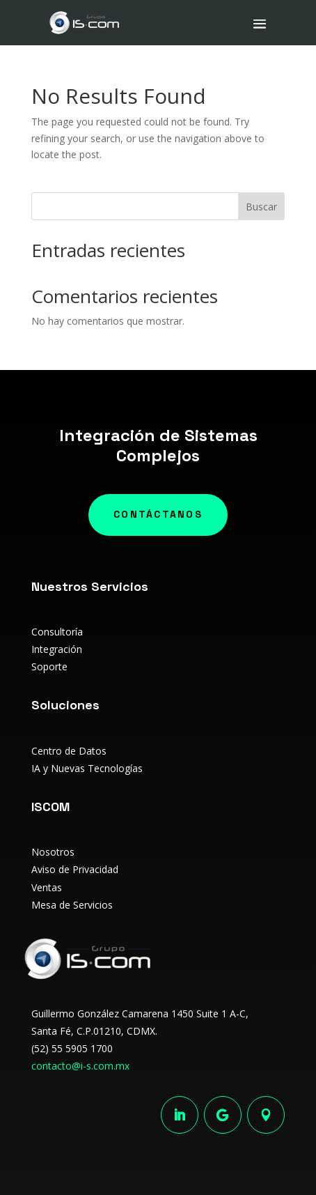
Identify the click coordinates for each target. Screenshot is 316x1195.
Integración (56, 649)
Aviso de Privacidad (74, 869)
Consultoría (57, 631)
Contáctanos (158, 514)
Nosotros (52, 851)
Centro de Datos (68, 750)
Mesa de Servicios (72, 904)
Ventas (46, 887)
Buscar (261, 206)
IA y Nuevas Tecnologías (87, 768)
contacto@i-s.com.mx (80, 1065)
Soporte (49, 666)
